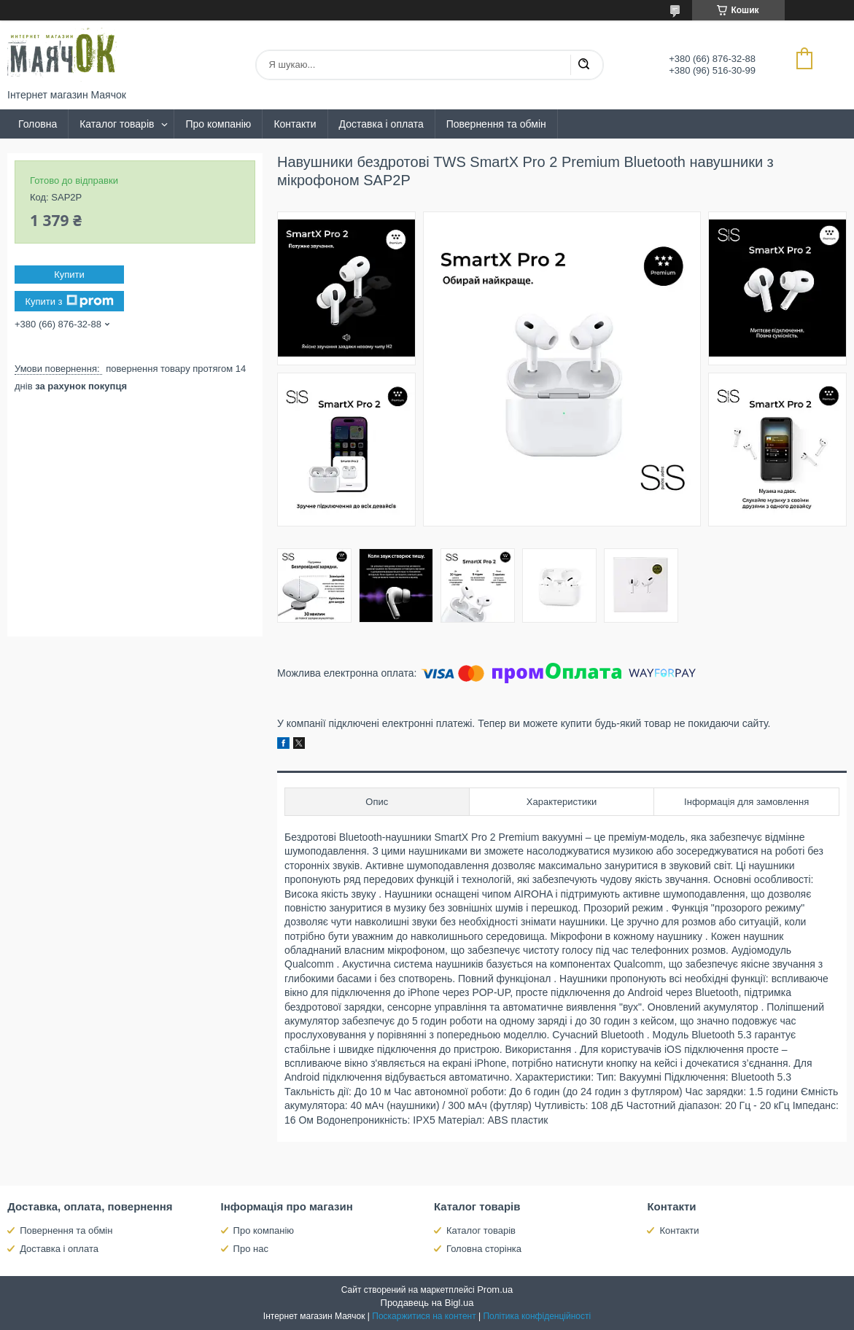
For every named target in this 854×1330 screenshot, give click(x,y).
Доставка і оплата (381, 124)
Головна (37, 124)
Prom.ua (495, 1289)
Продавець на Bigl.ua (427, 1302)
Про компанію (218, 124)
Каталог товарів (116, 124)
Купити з (69, 301)
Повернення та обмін (496, 124)
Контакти (294, 124)
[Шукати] (583, 65)
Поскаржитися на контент (423, 1316)
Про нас (250, 1248)
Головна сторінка (483, 1248)
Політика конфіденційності (537, 1316)
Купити (69, 274)
